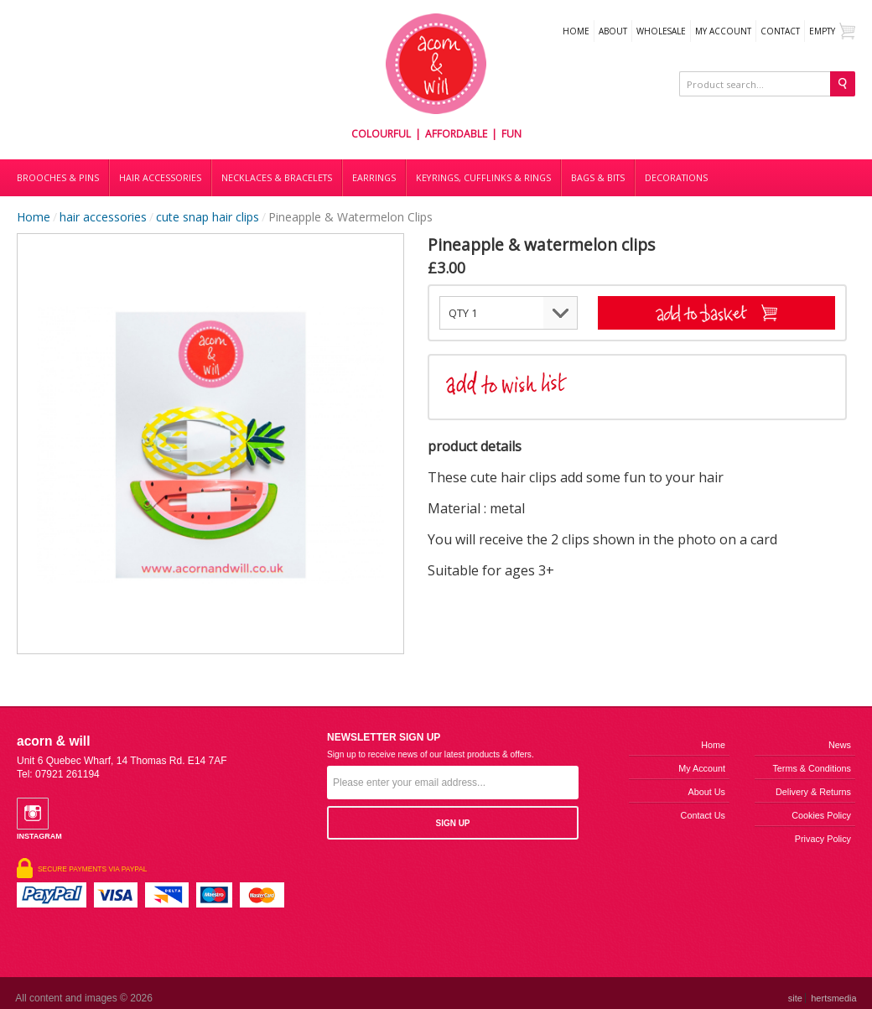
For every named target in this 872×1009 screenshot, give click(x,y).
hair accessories (103, 217)
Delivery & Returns (813, 792)
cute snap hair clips (207, 217)
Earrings (374, 178)
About (613, 31)
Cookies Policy (821, 815)
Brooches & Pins (58, 178)
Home (576, 31)
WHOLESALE (661, 31)
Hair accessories (160, 178)
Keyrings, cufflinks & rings (483, 178)
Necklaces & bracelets (276, 178)
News (839, 745)
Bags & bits (598, 178)
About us (706, 792)
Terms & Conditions (811, 768)
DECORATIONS (676, 178)
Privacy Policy (823, 839)
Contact (780, 31)
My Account (723, 31)
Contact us (703, 815)
